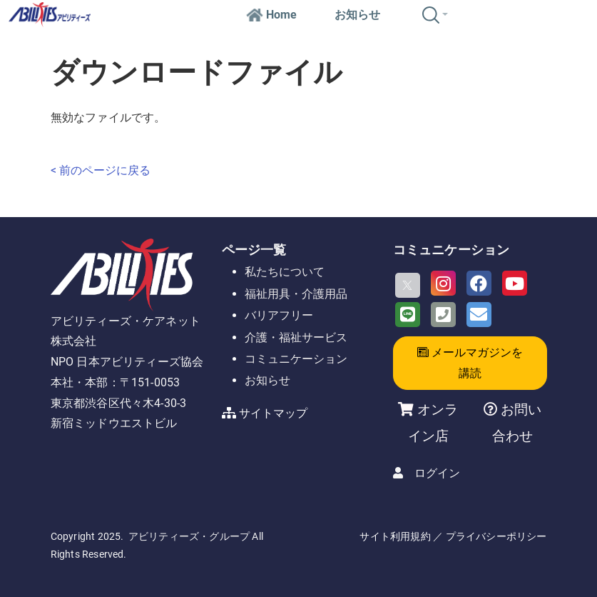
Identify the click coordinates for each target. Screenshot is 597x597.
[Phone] (443, 314)
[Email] (478, 314)
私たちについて (285, 272)
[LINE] (407, 314)
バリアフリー (279, 315)
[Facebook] (478, 283)
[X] (407, 285)
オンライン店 (433, 422)
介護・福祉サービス (296, 337)
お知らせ (357, 14)
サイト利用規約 (394, 536)
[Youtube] (514, 283)
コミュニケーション (296, 359)
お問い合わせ (516, 422)
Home (271, 14)
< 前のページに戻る (100, 170)
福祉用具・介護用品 (296, 294)
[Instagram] (443, 283)
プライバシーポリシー (496, 536)
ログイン (437, 473)
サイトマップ (273, 413)
